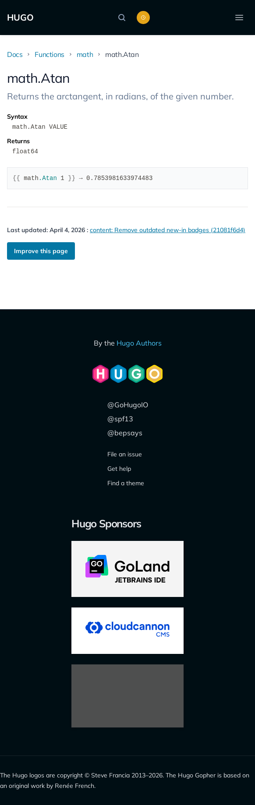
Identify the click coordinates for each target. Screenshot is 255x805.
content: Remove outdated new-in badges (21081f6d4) (167, 230)
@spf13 (120, 418)
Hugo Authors (139, 343)
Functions (49, 54)
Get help (119, 469)
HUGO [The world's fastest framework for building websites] (20, 17)
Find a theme (125, 483)
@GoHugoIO (127, 404)
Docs (14, 54)
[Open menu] (239, 17)
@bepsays (124, 432)
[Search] (124, 17)
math (85, 54)
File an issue (124, 454)
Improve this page (41, 251)
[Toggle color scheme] (143, 17)
